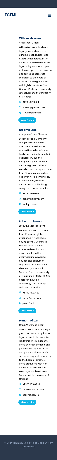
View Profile (27, 120)
